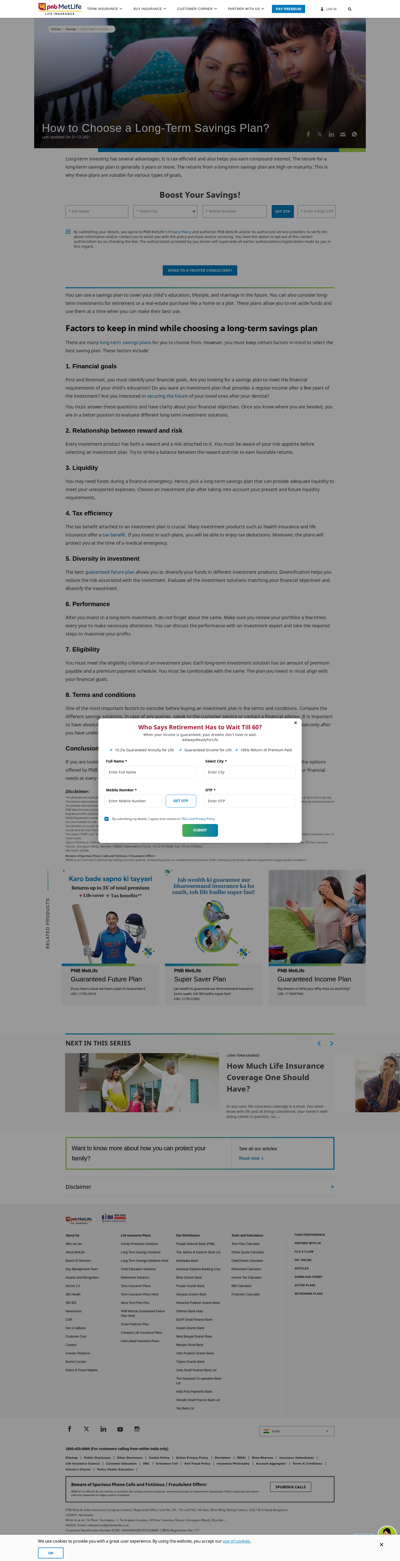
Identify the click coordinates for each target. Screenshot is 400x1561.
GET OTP (180, 800)
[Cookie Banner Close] (381, 1544)
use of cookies (236, 1541)
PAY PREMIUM (288, 8)
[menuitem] (107, 9)
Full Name (116, 761)
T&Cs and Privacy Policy (198, 819)
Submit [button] (200, 830)
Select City (216, 761)
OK (50, 1553)
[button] (344, 8)
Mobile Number (121, 790)
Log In (328, 9)
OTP (210, 790)
